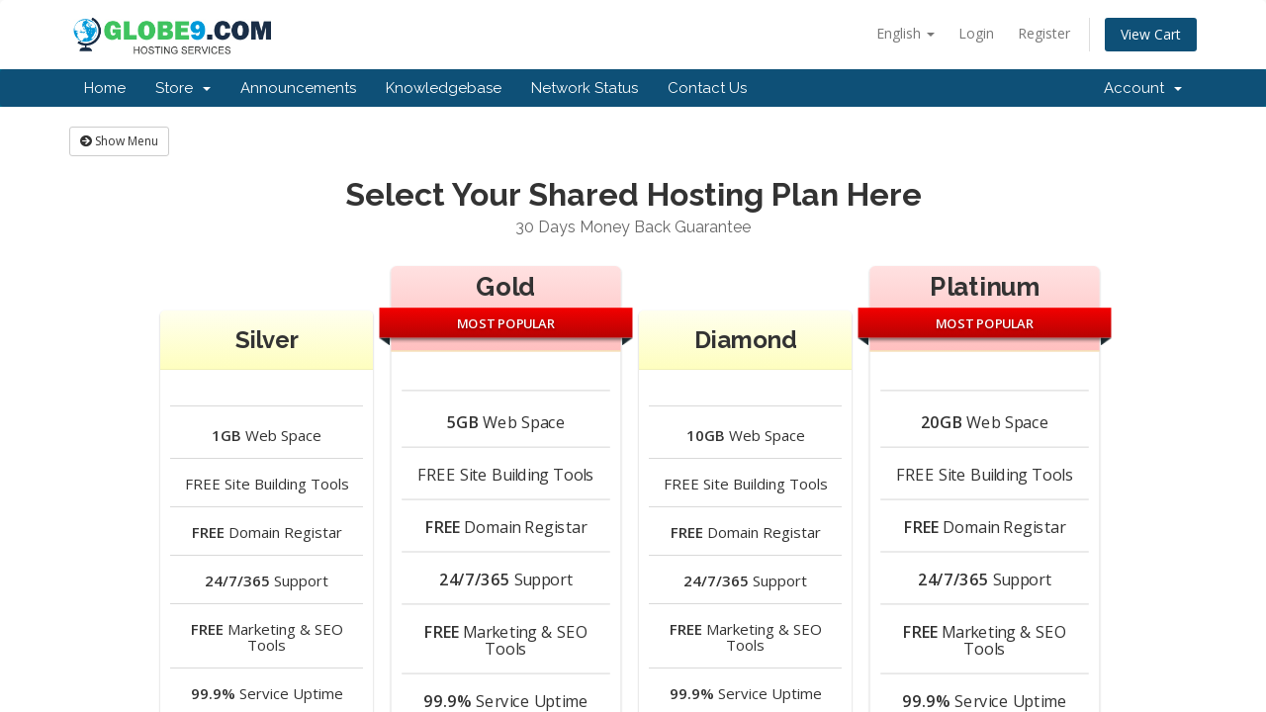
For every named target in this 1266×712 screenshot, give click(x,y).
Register (1044, 33)
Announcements (298, 88)
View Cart (1151, 34)
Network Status (584, 88)
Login (976, 33)
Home (105, 88)
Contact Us (707, 88)
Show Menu (119, 141)
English (905, 33)
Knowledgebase (443, 88)
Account (1143, 88)
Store (183, 88)
